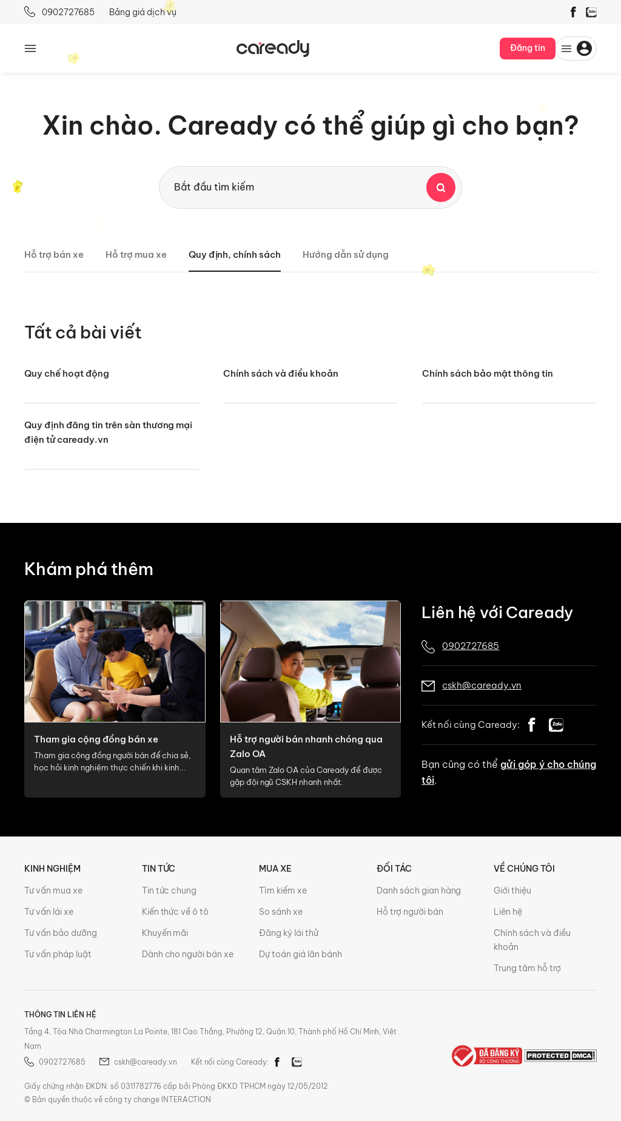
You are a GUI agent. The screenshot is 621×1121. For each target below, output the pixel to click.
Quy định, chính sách (235, 254)
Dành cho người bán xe (188, 954)
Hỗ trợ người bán (410, 911)
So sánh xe (281, 911)
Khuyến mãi (165, 932)
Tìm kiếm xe (283, 890)
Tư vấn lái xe (48, 911)
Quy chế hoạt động (66, 373)
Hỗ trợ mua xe (136, 254)
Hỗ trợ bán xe (54, 254)
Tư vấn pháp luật (58, 954)
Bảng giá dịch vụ (142, 12)
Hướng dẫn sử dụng (346, 254)
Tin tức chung (169, 890)
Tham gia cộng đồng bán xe (96, 739)
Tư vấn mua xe (53, 890)
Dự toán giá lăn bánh (300, 954)
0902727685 (59, 12)
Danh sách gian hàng (419, 890)
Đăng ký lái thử (288, 932)
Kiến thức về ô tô (175, 911)
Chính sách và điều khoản (280, 373)
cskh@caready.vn (482, 685)
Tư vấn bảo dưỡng (60, 932)
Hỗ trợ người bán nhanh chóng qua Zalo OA (306, 746)
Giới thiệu (512, 890)
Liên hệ (508, 911)
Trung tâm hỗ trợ (527, 968)
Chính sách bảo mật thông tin (487, 373)
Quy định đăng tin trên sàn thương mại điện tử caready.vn (108, 432)
